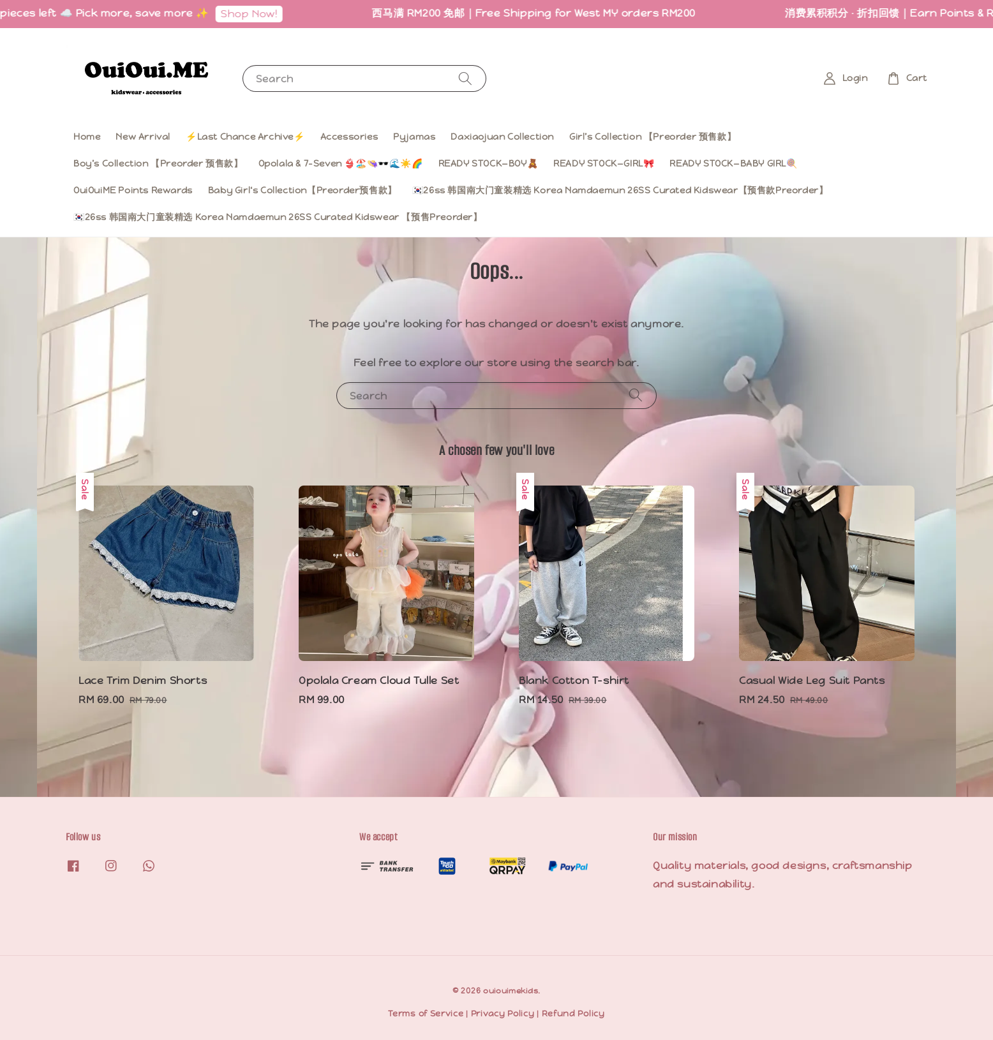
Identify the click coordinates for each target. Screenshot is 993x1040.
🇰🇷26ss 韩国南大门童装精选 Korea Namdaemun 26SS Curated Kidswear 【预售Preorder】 (277, 217)
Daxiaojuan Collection (502, 136)
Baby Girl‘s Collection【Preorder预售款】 (302, 190)
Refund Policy (573, 1013)
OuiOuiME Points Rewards (133, 190)
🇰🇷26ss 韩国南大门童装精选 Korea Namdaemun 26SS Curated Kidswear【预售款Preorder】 (620, 190)
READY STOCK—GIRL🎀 (603, 163)
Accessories (349, 136)
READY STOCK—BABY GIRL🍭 (733, 163)
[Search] (465, 78)
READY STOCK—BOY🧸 (488, 163)
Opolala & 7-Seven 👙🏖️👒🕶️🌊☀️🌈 (340, 163)
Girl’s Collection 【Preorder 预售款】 (652, 136)
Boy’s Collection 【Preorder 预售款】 (158, 163)
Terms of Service (425, 1013)
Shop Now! (266, 13)
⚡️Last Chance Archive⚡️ (245, 136)
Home (86, 136)
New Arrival (143, 136)
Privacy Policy (503, 1013)
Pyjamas (414, 136)
